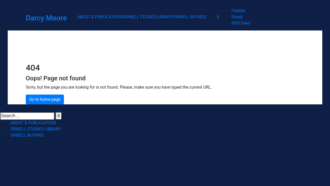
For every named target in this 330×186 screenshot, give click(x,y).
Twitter (238, 10)
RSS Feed (240, 23)
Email (237, 16)
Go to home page (45, 99)
